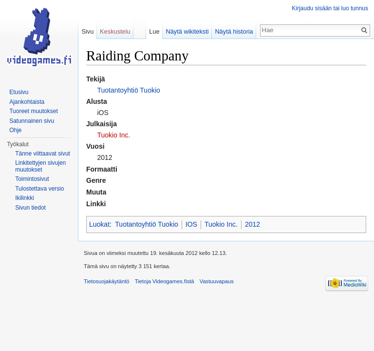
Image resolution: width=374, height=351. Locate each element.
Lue (154, 31)
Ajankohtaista (26, 101)
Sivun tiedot (30, 207)
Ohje (15, 130)
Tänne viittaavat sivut (42, 153)
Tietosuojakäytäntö (107, 281)
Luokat (99, 224)
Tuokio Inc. (113, 135)
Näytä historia (234, 31)
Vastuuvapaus (217, 281)
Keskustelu (115, 31)
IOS (191, 224)
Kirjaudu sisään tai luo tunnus (330, 8)
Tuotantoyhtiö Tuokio (128, 90)
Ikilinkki (24, 198)
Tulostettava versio (39, 188)
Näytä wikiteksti (187, 31)
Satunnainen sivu (31, 120)
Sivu (87, 31)
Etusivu (18, 92)
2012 (252, 224)
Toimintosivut (32, 179)
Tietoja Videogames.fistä (164, 281)
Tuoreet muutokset (33, 111)
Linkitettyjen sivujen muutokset (40, 166)
